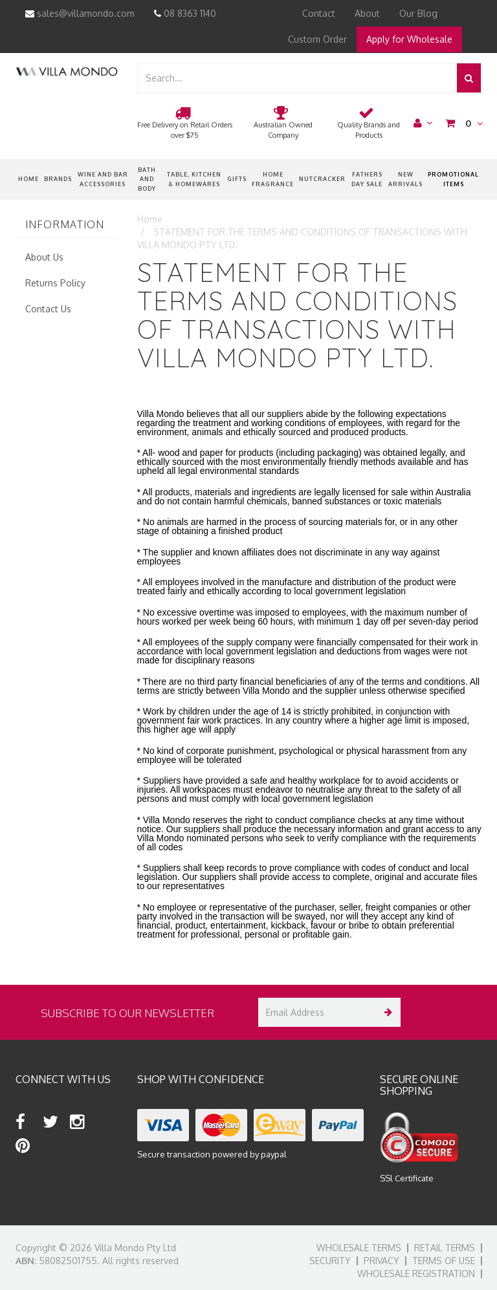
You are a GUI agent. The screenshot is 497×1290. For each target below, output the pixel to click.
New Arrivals (405, 179)
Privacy (381, 1260)
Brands (58, 178)
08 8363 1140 (185, 13)
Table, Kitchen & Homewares (194, 179)
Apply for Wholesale (409, 39)
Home (28, 178)
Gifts (237, 178)
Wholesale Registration (416, 1273)
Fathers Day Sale (366, 179)
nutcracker (322, 178)
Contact (318, 13)
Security (330, 1260)
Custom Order (317, 39)
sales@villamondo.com (80, 13)
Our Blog (418, 13)
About (367, 13)
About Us (44, 257)
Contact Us (48, 308)
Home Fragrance (273, 179)
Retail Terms (444, 1247)
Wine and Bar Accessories (103, 179)
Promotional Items (453, 179)
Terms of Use (443, 1260)
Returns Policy (55, 282)
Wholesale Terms (358, 1247)
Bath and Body (147, 179)
